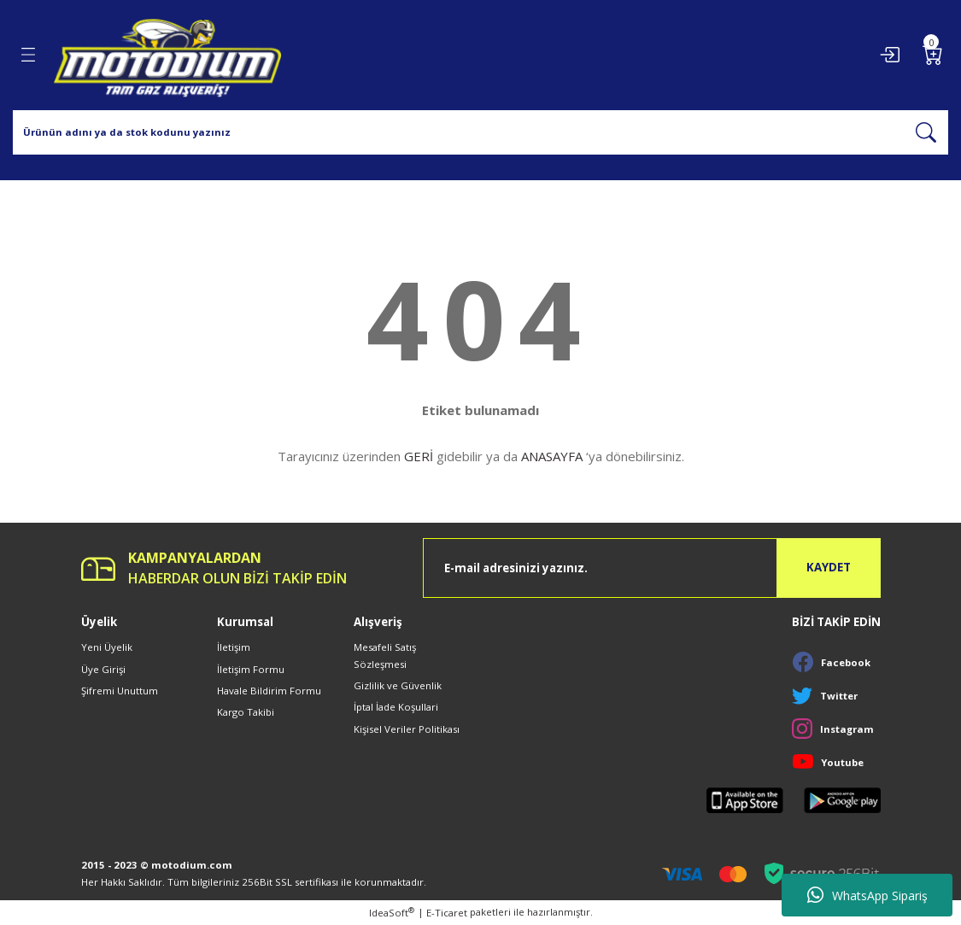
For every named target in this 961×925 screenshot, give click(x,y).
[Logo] (167, 55)
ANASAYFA (552, 456)
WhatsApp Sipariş (867, 895)
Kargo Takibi (245, 711)
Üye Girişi (103, 669)
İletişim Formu (250, 669)
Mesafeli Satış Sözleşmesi (385, 655)
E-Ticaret (446, 912)
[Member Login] (889, 54)
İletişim (233, 647)
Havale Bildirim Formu (269, 690)
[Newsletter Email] (652, 568)
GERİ (418, 456)
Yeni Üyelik (106, 647)
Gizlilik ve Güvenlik (398, 685)
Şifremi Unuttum (119, 690)
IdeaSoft (391, 912)
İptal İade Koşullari (396, 706)
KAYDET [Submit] (828, 567)
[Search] (480, 132)
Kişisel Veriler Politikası (407, 729)
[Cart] (932, 54)
